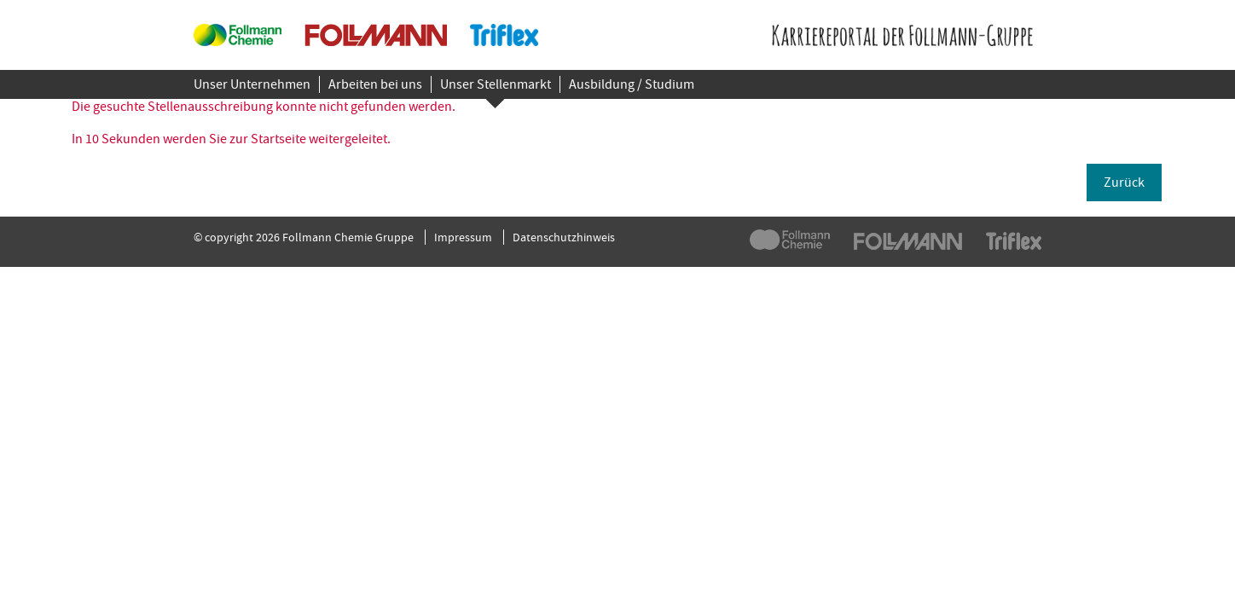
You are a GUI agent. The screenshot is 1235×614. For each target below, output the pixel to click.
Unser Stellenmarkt (495, 84)
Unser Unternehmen (252, 84)
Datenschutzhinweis (564, 237)
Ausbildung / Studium (631, 84)
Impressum (463, 237)
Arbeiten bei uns (375, 84)
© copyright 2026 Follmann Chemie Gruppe (304, 237)
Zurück (1124, 182)
